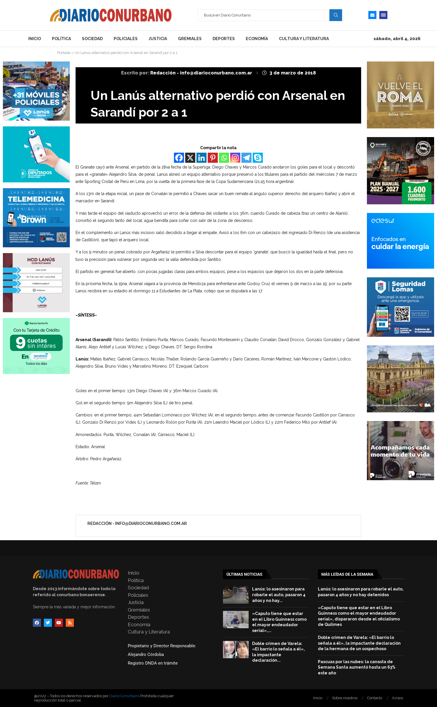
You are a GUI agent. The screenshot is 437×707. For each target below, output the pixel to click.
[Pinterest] (213, 158)
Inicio (34, 38)
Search (335, 15)
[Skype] (258, 158)
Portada (63, 52)
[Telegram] (246, 158)
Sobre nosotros (344, 698)
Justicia (158, 38)
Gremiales (190, 38)
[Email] (372, 15)
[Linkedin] (201, 158)
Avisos (397, 698)
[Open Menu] (383, 15)
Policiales (126, 38)
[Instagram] (235, 158)
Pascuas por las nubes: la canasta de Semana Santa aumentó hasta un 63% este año (356, 667)
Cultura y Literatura (304, 38)
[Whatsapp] (224, 158)
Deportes (224, 38)
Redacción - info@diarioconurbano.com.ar (201, 73)
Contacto (374, 698)
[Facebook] (179, 158)
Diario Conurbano (124, 696)
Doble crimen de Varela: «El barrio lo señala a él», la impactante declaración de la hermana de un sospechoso (359, 643)
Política (61, 38)
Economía (257, 38)
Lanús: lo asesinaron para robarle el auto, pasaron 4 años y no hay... (278, 595)
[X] (190, 158)
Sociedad (92, 38)
